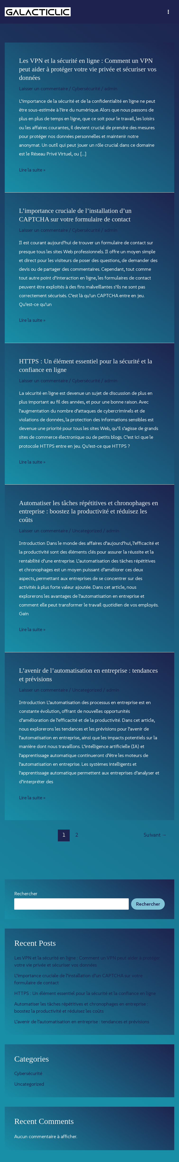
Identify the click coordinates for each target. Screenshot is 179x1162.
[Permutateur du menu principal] (168, 12)
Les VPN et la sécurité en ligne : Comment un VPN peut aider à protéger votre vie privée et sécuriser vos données (87, 69)
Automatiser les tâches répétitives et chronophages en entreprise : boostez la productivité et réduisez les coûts (88, 511)
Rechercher (25, 894)
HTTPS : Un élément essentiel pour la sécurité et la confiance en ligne (85, 993)
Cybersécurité (86, 89)
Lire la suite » (32, 170)
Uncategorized (87, 531)
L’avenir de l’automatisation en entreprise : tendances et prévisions (81, 1022)
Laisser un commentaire (43, 89)
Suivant (155, 835)
